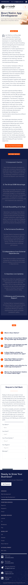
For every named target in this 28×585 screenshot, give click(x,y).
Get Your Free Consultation (14, 145)
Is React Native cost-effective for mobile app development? (15, 366)
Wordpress (4, 524)
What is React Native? (11, 333)
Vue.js (2, 511)
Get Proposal (6, 484)
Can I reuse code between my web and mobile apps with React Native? (15, 346)
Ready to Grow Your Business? (11, 475)
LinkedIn (7, 579)
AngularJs (3, 508)
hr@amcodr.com (9, 573)
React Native (4, 543)
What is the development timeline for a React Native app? (15, 372)
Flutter (3, 540)
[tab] (14, 332)
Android (3, 537)
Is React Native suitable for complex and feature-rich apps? (15, 353)
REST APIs (3, 550)
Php (2, 527)
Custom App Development (8, 497)
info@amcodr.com (19, 1)
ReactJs (3, 505)
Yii (1, 521)
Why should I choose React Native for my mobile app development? (15, 338)
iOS (2, 534)
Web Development (6, 494)
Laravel (3, 518)
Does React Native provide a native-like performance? (13, 359)
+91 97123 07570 (5, 1)
